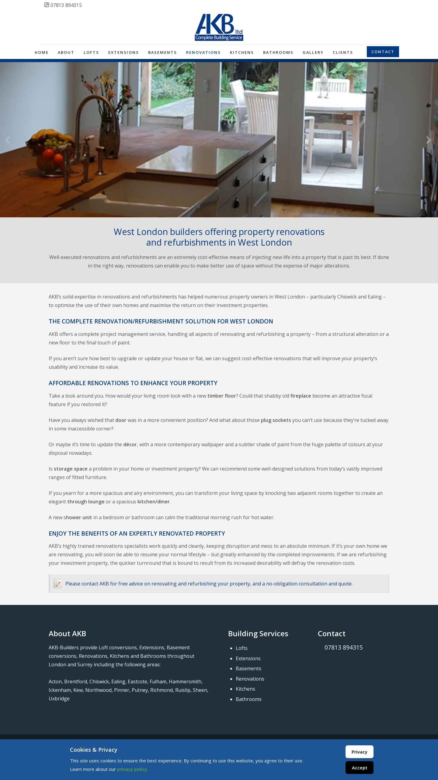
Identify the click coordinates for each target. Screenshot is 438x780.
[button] (433, 212)
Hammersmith (185, 681)
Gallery (313, 52)
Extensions (123, 52)
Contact (383, 51)
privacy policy (132, 769)
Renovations (203, 52)
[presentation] (7, 141)
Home (42, 52)
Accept (359, 767)
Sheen (200, 690)
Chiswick (99, 681)
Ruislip (182, 690)
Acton (55, 681)
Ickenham (60, 690)
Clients (343, 52)
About (66, 52)
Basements (162, 52)
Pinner (121, 690)
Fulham (158, 681)
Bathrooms (278, 52)
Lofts (91, 52)
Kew (78, 690)
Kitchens (242, 52)
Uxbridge (59, 698)
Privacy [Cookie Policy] (359, 752)
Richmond (161, 690)
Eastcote (137, 681)
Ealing (118, 681)
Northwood (98, 690)
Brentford (75, 681)
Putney (140, 690)
